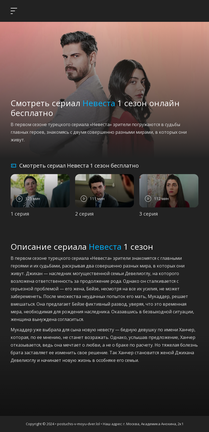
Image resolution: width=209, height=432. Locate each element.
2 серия (84, 213)
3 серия (148, 213)
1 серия (20, 213)
